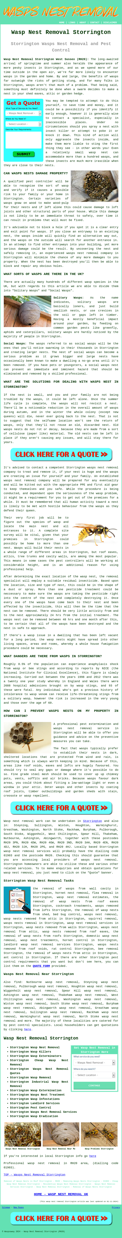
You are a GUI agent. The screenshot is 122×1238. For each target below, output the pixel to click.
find (17, 982)
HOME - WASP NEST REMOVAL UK (61, 1194)
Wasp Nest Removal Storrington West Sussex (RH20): (46, 59)
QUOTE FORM (41, 966)
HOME (62, 22)
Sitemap (6, 1207)
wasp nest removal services (27, 851)
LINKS (72, 22)
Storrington (92, 821)
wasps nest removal (99, 859)
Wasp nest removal (19, 821)
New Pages (18, 1207)
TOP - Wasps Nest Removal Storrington (34, 1174)
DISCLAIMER (110, 22)
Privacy (116, 1207)
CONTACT (94, 22)
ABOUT (82, 22)
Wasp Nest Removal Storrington (41, 1038)
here (27, 1029)
